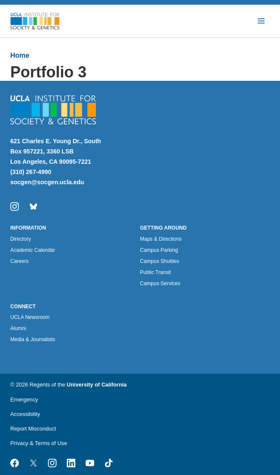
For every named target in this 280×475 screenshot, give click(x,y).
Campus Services (160, 283)
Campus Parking (159, 250)
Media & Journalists (32, 339)
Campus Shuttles (159, 261)
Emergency (24, 399)
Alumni (18, 328)
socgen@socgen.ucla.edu (47, 182)
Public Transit (155, 272)
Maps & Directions (161, 239)
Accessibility (25, 414)
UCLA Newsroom (30, 317)
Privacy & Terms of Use (38, 443)
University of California (97, 384)
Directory (20, 239)
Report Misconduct (33, 428)
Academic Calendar (32, 250)
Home (19, 55)
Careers (19, 261)
